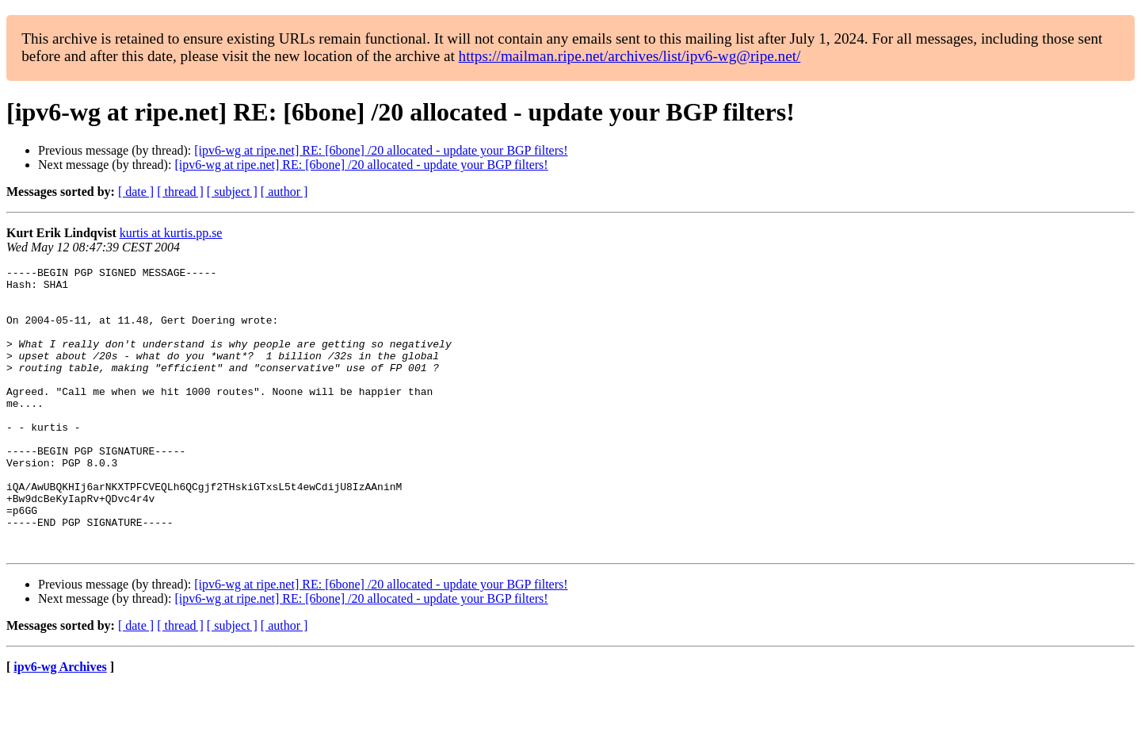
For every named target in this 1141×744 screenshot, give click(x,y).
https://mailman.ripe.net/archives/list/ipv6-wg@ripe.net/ (630, 56)
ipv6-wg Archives (59, 724)
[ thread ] (180, 191)
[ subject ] (232, 191)
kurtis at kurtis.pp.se (171, 233)
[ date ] (136, 191)
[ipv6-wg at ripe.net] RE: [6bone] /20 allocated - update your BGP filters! (380, 150)
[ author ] (284, 191)
